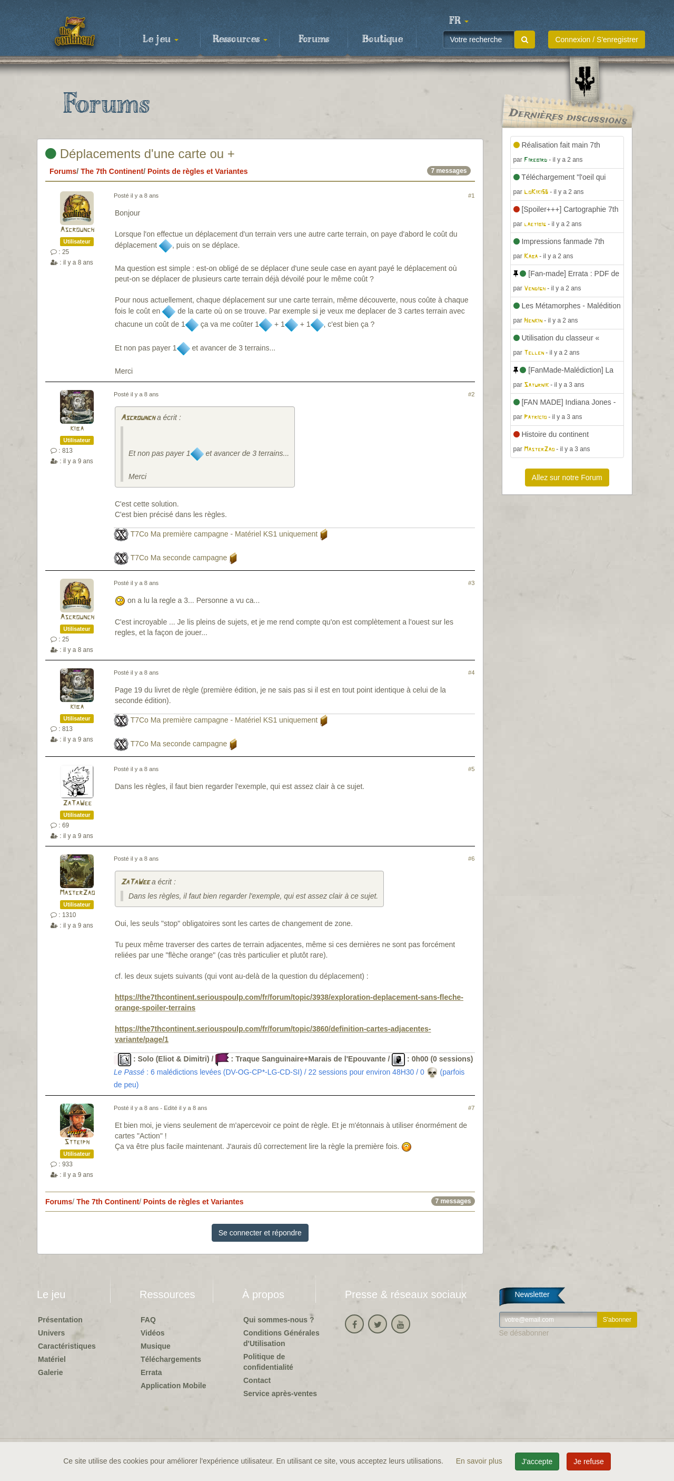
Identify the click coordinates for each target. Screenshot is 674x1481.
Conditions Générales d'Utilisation (281, 1338)
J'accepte (537, 1461)
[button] (458, 21)
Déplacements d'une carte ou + (140, 154)
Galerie (50, 1372)
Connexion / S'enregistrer (596, 39)
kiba (77, 429)
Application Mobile (173, 1385)
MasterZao (77, 893)
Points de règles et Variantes (197, 171)
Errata (151, 1372)
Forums (314, 39)
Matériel (52, 1359)
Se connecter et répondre (260, 1233)
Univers (51, 1333)
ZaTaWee (77, 803)
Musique (156, 1346)
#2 (471, 394)
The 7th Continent (112, 171)
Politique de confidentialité (268, 1361)
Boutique (382, 39)
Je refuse (588, 1461)
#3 (471, 583)
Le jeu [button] (161, 39)
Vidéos (153, 1333)
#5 (471, 769)
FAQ (148, 1320)
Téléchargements (171, 1359)
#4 (471, 672)
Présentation (60, 1320)
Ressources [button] (240, 39)
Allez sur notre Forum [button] (567, 477)
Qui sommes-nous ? (278, 1320)
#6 (471, 858)
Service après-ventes (280, 1393)
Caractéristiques (67, 1346)
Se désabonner (524, 1333)
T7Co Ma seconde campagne (179, 557)
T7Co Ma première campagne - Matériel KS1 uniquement (224, 534)
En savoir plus (480, 1461)
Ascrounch (77, 230)
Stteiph (77, 1142)
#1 (471, 195)
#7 (471, 1108)
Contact (257, 1380)
